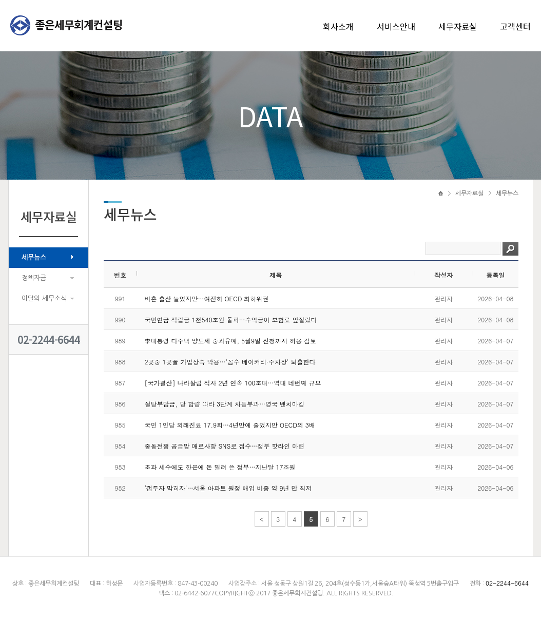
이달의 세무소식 (44, 298)
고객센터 (515, 26)
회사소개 (338, 26)
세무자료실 (457, 26)
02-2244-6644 (48, 339)
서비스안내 (396, 26)
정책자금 (34, 278)
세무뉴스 (34, 257)
